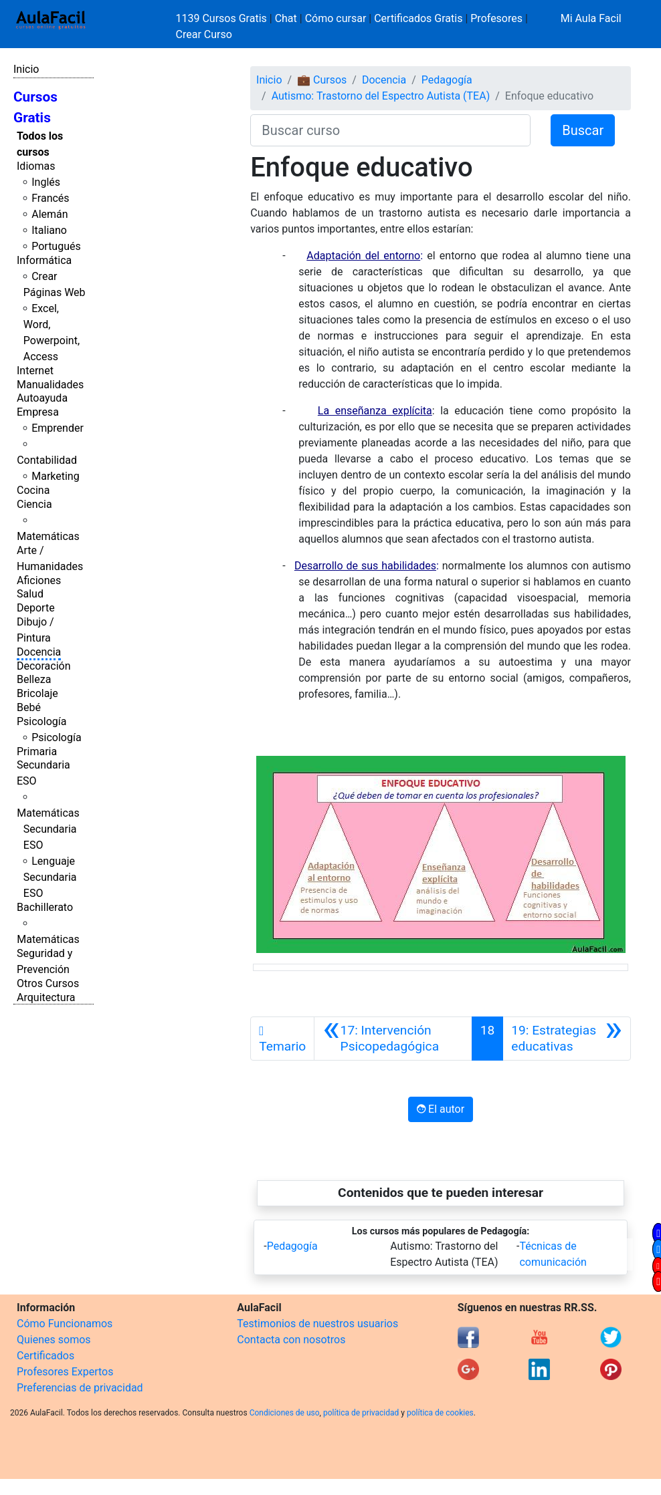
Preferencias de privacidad (80, 1387)
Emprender (57, 428)
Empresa (38, 412)
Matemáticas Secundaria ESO (48, 829)
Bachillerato (45, 907)
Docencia (39, 652)
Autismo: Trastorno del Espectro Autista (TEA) (381, 96)
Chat (286, 18)
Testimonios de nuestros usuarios (317, 1323)
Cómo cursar (336, 18)
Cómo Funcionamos (64, 1323)
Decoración (44, 666)
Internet (35, 370)
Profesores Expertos (65, 1371)
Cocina (33, 490)
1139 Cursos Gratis (223, 18)
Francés (50, 198)
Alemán (49, 214)
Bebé (29, 707)
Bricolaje (37, 693)
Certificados (45, 1355)
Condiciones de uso (285, 1412)
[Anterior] (393, 1038)
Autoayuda (42, 398)
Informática (44, 260)
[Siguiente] (566, 1038)
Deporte (36, 607)
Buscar (582, 130)
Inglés (45, 182)
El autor (440, 1109)
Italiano (49, 230)
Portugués (56, 246)
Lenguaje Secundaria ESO (50, 877)
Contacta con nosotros (291, 1339)
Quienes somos (54, 1339)
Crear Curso (204, 34)
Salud (30, 593)
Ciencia (34, 504)
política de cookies (440, 1412)
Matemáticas (48, 536)
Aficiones (39, 580)
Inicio (26, 69)
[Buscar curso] (390, 130)
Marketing (55, 476)
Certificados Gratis (418, 18)
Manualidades (50, 384)
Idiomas (36, 166)
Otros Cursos (48, 983)
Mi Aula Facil (591, 18)
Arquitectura (46, 997)
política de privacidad (361, 1412)
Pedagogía (446, 80)
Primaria (37, 751)
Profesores (496, 18)
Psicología (41, 721)
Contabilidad (47, 460)
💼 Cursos (322, 80)
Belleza (34, 679)
